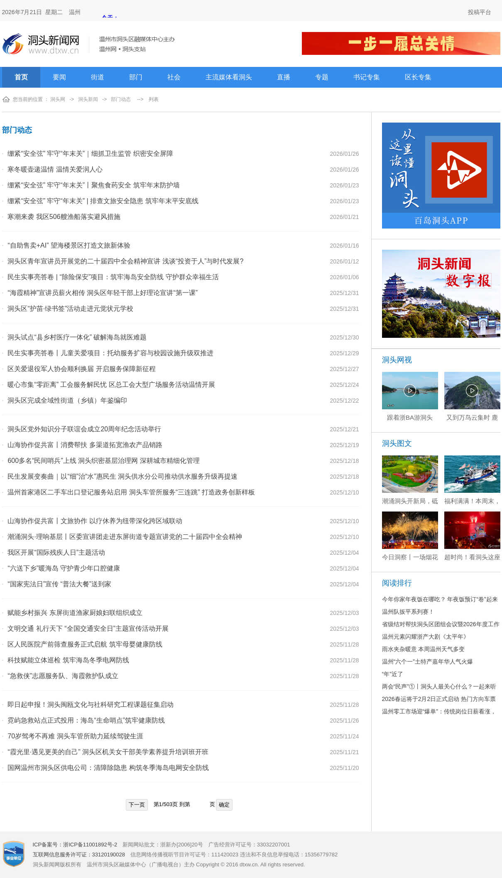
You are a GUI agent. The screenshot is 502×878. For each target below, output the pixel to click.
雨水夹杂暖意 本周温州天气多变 (423, 649)
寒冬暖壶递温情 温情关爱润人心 (54, 169)
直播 (283, 77)
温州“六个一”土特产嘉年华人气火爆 (427, 661)
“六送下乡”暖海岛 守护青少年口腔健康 (63, 568)
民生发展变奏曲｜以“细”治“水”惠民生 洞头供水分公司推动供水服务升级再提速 (122, 476)
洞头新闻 (88, 99)
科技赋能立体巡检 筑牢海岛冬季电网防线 (68, 660)
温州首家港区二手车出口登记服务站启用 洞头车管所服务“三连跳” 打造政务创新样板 (131, 492)
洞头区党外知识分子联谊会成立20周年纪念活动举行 (84, 429)
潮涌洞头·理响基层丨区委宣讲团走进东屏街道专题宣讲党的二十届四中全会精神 (124, 536)
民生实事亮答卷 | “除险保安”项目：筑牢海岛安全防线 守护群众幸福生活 (112, 276)
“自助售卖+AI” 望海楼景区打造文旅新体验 (68, 245)
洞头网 (57, 99)
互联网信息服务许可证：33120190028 (79, 854)
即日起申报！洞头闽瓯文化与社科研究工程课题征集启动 (90, 704)
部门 (135, 77)
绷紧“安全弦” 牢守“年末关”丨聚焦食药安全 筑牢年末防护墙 (93, 185)
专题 (321, 77)
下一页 (137, 805)
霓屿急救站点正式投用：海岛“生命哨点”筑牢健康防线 (86, 720)
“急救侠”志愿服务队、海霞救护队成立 (62, 675)
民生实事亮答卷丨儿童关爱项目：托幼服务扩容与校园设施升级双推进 (110, 353)
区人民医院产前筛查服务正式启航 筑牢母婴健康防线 (84, 644)
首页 (21, 77)
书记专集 (366, 77)
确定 (224, 805)
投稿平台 (479, 12)
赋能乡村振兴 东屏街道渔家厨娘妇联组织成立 (74, 612)
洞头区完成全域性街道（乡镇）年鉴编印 (67, 400)
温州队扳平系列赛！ (408, 611)
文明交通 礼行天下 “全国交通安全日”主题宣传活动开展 (88, 628)
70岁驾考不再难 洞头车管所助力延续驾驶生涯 (75, 736)
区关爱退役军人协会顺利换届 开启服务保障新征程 (81, 368)
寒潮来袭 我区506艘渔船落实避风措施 (63, 216)
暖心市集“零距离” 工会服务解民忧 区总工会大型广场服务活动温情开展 (111, 384)
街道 (97, 77)
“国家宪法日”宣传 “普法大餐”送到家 (59, 584)
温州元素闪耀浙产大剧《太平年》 (425, 636)
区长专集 (418, 77)
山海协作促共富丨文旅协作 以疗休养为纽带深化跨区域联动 (94, 520)
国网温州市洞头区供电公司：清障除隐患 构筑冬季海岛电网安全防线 (107, 767)
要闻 (59, 77)
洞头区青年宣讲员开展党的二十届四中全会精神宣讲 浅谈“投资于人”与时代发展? (125, 261)
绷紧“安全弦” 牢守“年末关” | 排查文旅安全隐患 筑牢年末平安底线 (102, 200)
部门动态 (121, 99)
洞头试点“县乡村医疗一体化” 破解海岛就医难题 (77, 337)
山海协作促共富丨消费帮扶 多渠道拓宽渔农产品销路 (84, 444)
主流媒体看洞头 (229, 77)
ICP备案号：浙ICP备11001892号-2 (75, 844)
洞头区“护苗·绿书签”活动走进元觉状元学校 (70, 308)
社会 (174, 77)
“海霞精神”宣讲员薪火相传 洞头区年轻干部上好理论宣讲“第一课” (102, 292)
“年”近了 (392, 674)
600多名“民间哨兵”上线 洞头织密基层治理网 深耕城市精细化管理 (103, 460)
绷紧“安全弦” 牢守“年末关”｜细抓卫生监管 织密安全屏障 (90, 153)
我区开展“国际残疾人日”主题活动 (56, 552)
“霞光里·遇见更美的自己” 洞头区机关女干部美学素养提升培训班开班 (107, 751)
